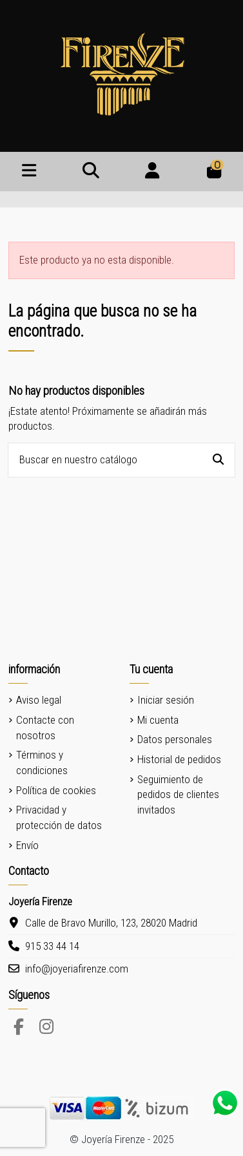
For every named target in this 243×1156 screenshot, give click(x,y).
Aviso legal (38, 699)
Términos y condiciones (42, 762)
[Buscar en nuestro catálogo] (218, 460)
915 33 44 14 (52, 946)
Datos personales (174, 739)
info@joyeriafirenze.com (76, 968)
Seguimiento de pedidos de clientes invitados (178, 795)
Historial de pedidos (179, 759)
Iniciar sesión (165, 699)
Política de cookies (56, 790)
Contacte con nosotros (45, 727)
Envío (27, 845)
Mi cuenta (158, 719)
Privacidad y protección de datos (59, 817)
